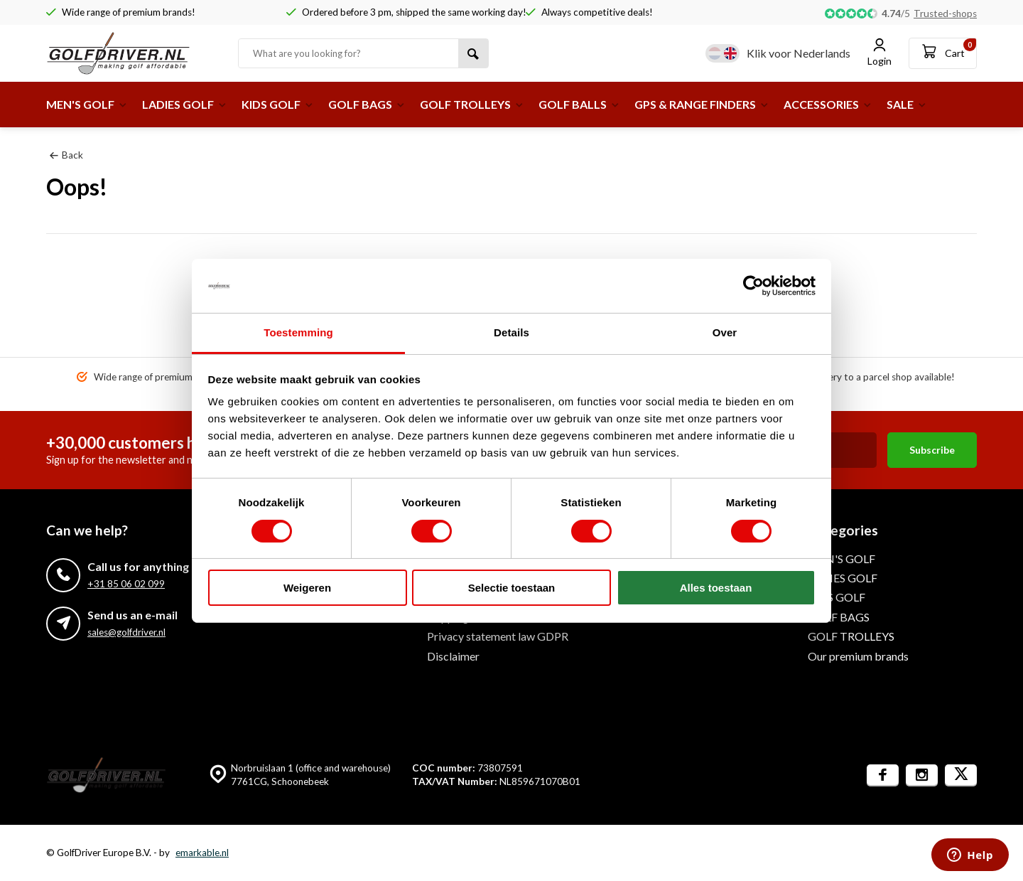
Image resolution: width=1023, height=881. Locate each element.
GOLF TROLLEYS (472, 104)
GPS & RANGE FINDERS (701, 104)
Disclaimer (453, 656)
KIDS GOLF (278, 104)
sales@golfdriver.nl (126, 632)
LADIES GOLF (184, 104)
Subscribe (932, 450)
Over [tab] (725, 332)
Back (66, 155)
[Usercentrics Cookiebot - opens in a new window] (753, 286)
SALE (907, 104)
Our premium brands (858, 656)
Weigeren (307, 588)
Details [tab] (511, 332)
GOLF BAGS (367, 104)
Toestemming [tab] (298, 332)
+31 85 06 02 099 (126, 583)
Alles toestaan (716, 588)
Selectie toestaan (512, 588)
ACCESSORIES (828, 104)
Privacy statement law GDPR (497, 636)
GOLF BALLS (579, 104)
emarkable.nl (202, 852)
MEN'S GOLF (87, 104)
